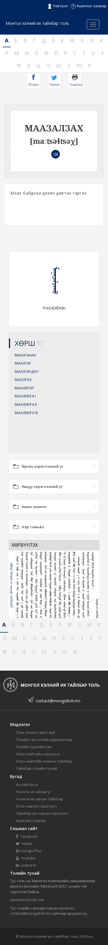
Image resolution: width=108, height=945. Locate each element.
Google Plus (29, 850)
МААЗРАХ (23, 379)
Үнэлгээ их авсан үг (33, 791)
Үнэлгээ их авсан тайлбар (39, 798)
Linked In (26, 865)
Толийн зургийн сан (34, 746)
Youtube (25, 858)
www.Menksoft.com (27, 899)
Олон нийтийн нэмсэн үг (38, 754)
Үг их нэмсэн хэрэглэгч (36, 806)
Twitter (24, 843)
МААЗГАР (23, 363)
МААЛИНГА (25, 396)
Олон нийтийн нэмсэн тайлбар (44, 761)
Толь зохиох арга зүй (35, 732)
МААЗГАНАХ (25, 355)
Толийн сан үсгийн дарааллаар (44, 739)
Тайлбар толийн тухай (36, 768)
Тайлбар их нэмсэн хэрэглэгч (42, 813)
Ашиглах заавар (89, 5)
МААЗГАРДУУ (26, 371)
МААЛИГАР (24, 388)
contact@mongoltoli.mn (57, 700)
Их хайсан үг (27, 784)
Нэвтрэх (58, 6)
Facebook (27, 836)
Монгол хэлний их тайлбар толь (37, 23)
